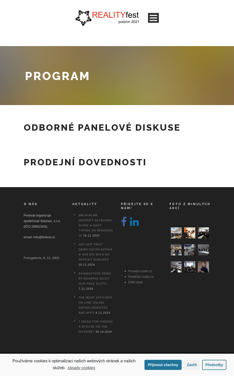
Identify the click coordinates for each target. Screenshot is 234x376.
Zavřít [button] (192, 365)
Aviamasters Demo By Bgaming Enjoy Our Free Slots (95, 278)
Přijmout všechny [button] (163, 365)
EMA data (136, 282)
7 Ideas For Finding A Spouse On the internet (96, 326)
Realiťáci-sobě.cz (141, 277)
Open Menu (153, 18)
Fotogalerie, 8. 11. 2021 (42, 258)
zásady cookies (81, 368)
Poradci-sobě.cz (140, 271)
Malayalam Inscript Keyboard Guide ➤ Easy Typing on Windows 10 (96, 225)
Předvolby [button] (214, 365)
